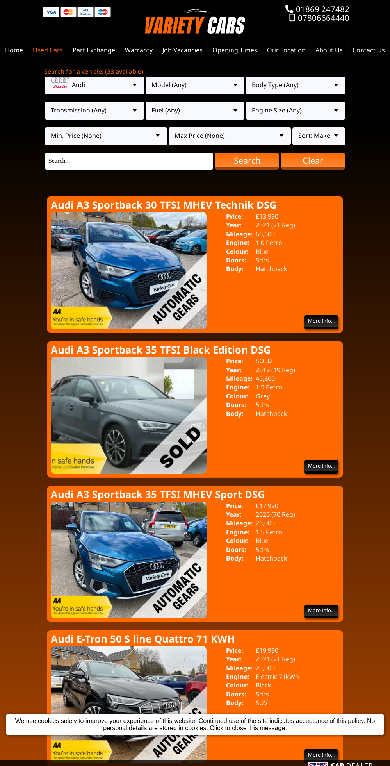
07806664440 (323, 17)
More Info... (321, 320)
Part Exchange (94, 50)
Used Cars (48, 50)
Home (14, 50)
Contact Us (369, 50)
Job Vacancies (182, 50)
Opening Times (234, 50)
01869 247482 (322, 9)
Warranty (139, 50)
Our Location (286, 50)
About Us (329, 50)
